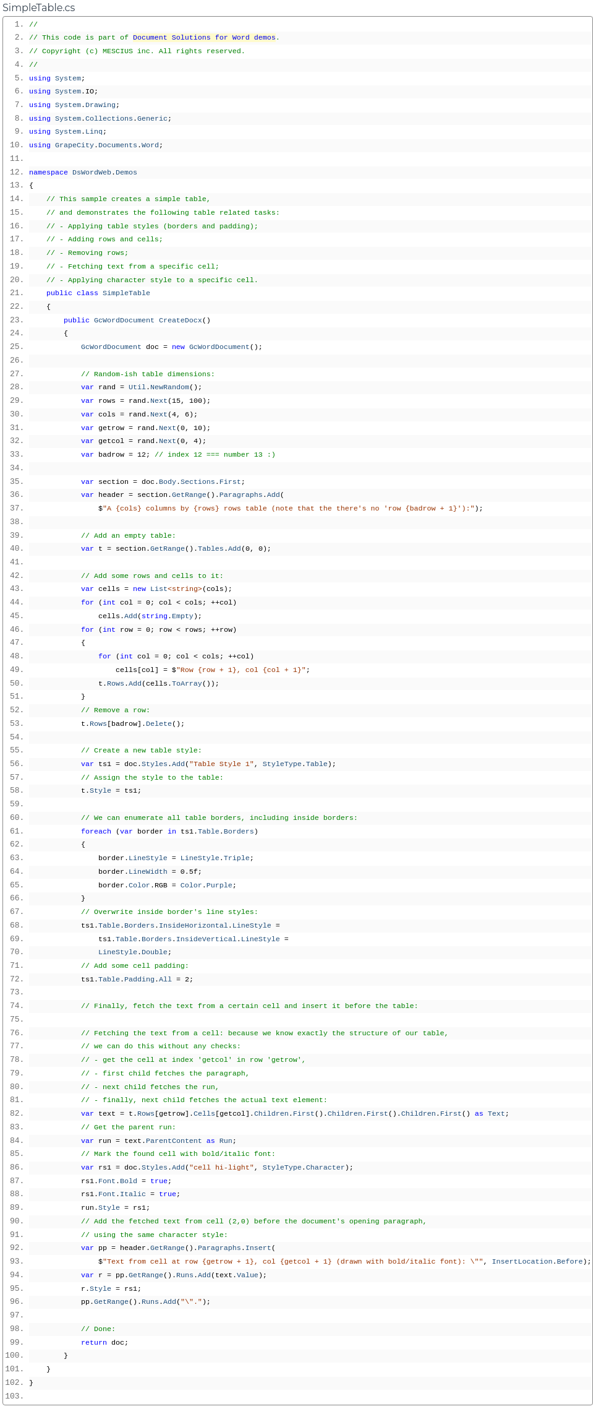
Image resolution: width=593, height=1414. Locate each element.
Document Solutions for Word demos (204, 37)
